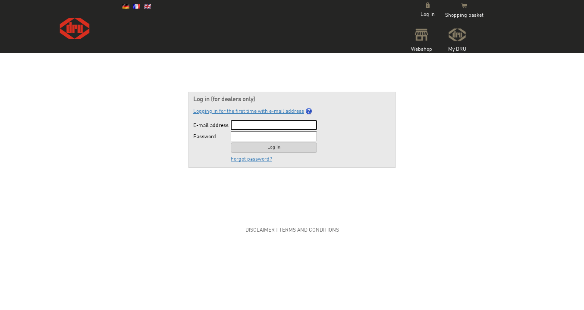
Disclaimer (260, 230)
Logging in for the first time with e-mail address (252, 111)
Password (204, 137)
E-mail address (211, 125)
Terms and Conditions (309, 230)
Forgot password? (251, 159)
